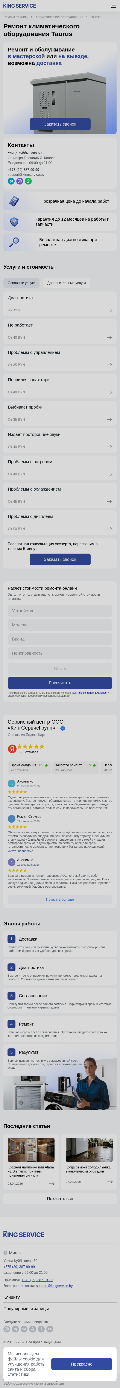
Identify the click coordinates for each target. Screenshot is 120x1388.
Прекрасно (82, 1364)
